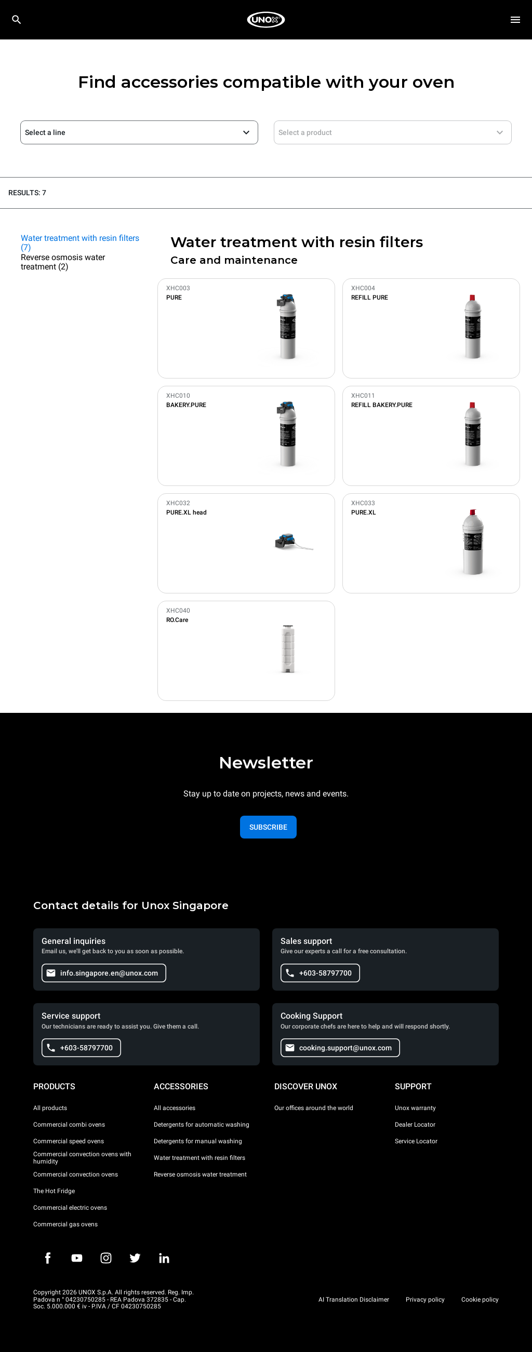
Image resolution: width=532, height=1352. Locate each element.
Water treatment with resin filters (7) (80, 243)
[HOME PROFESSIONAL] (266, 19)
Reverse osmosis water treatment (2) (63, 262)
